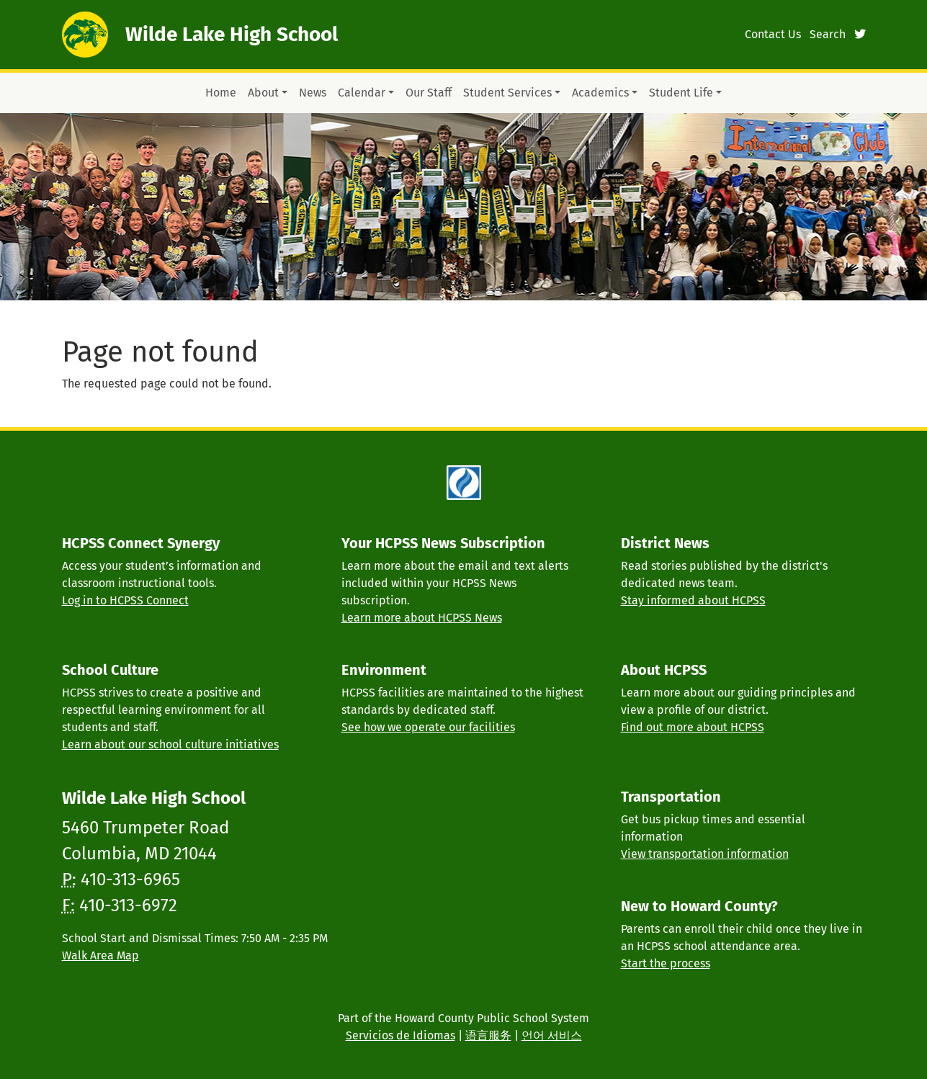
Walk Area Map (100, 955)
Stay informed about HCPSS (693, 600)
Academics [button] (600, 92)
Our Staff (429, 92)
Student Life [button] (681, 92)
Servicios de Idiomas (400, 1035)
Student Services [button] (507, 92)
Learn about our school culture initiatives (170, 744)
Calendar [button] (361, 92)
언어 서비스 (551, 1035)
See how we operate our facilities (428, 727)
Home (220, 92)
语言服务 (488, 1035)
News (312, 92)
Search (828, 34)
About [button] (263, 92)
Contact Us (773, 34)
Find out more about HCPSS (692, 727)
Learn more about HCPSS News (421, 617)
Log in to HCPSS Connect (125, 600)
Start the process (665, 963)
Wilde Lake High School (231, 34)
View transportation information (705, 854)
